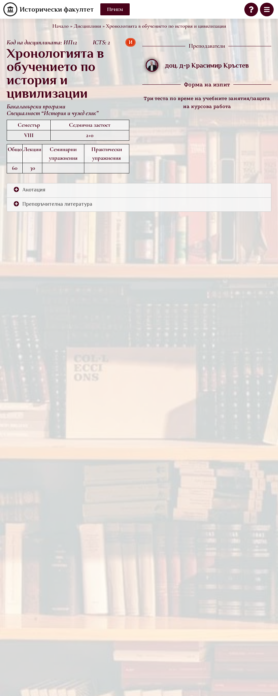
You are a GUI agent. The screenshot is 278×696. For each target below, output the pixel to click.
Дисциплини (87, 26)
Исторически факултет (57, 9)
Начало (60, 26)
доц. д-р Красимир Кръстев (207, 65)
